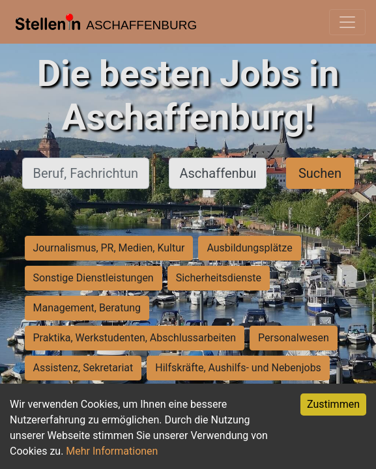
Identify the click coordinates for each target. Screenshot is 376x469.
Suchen (319, 173)
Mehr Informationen (112, 451)
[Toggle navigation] (347, 22)
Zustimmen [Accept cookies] (333, 404)
